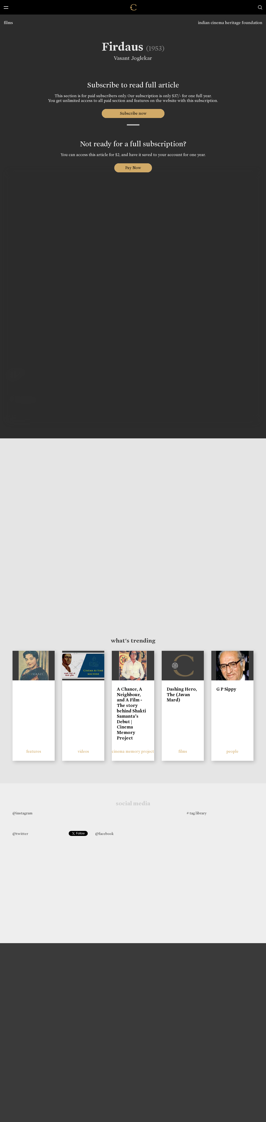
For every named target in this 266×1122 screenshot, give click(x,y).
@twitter (20, 833)
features (33, 751)
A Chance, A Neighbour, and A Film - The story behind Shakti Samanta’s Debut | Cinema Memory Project (131, 713)
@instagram (22, 813)
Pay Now (133, 167)
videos (83, 751)
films (8, 22)
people (232, 751)
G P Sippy (226, 689)
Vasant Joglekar (131, 58)
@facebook (104, 833)
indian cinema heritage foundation (230, 22)
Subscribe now (133, 113)
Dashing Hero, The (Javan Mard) (182, 694)
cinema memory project (133, 751)
